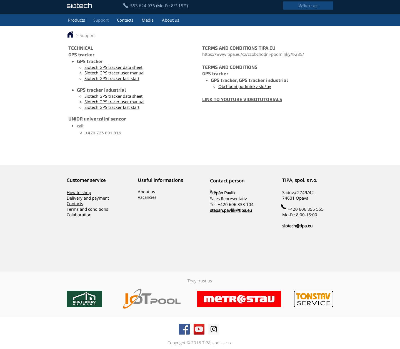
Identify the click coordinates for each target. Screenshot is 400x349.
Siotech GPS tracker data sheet (113, 67)
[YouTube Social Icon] (199, 329)
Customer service (86, 180)
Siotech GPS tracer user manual (114, 73)
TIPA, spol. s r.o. (300, 180)
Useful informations (160, 180)
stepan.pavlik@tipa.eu (231, 210)
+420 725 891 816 (103, 132)
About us (146, 191)
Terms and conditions (87, 209)
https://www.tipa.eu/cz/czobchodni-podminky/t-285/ (253, 54)
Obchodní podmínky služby (244, 86)
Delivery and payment (88, 198)
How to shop (79, 192)
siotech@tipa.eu (297, 226)
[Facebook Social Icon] (184, 329)
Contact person (227, 180)
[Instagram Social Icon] (213, 329)
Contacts (75, 203)
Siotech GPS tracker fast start (111, 78)
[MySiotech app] (308, 5)
